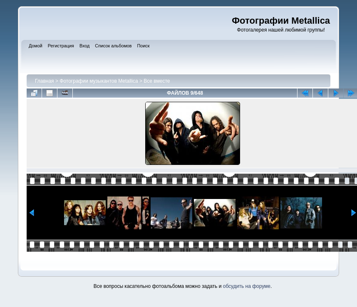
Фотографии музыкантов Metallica (99, 81)
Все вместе (157, 81)
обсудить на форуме (246, 286)
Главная (44, 81)
